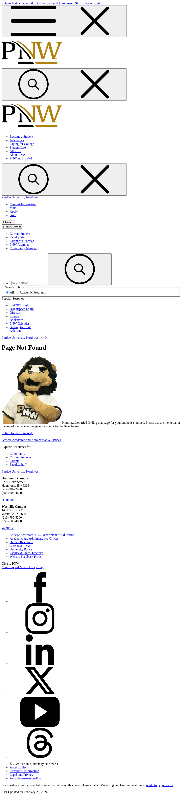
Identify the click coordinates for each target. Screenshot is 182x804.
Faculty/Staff (18, 237)
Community (17, 453)
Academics (17, 140)
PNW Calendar (19, 323)
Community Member (23, 248)
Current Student (20, 233)
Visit (13, 208)
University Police (21, 549)
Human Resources (21, 542)
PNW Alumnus (19, 244)
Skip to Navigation (42, 3)
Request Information (23, 204)
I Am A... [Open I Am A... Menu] (8, 222)
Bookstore (16, 320)
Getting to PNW (20, 327)
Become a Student (21, 136)
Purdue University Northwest (21, 197)
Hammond (8, 499)
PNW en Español (21, 158)
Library (14, 316)
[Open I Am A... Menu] (12, 226)
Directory (16, 312)
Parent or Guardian (22, 241)
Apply (14, 211)
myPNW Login (19, 305)
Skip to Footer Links (88, 3)
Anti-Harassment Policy (25, 778)
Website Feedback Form (25, 556)
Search (6, 283)
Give (13, 215)
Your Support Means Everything (23, 567)
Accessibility (18, 767)
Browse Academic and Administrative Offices (31, 440)
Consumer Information (24, 771)
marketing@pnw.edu (159, 785)
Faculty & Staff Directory (26, 553)
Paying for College (22, 144)
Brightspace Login (22, 309)
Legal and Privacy (21, 774)
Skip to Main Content (15, 3)
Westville (8, 528)
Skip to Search (64, 3)
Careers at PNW (20, 545)
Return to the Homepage (17, 433)
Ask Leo (15, 330)
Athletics (15, 151)
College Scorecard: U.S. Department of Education (42, 535)
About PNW (18, 154)
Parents (14, 461)
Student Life (18, 147)
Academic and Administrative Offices (34, 538)
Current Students (20, 457)
